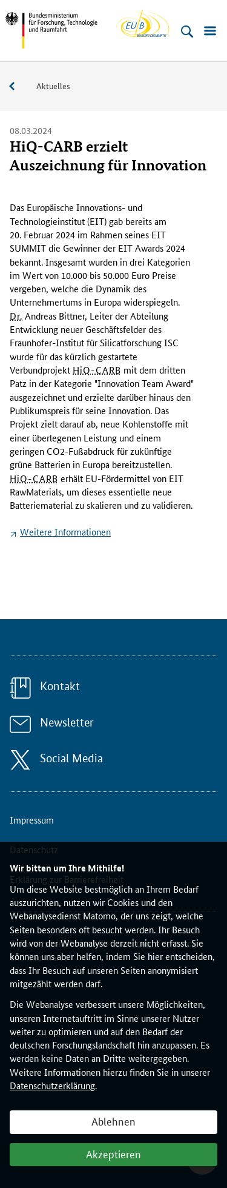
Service (18, 86)
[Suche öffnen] (187, 31)
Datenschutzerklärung (52, 1085)
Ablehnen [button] (113, 1120)
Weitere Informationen (65, 531)
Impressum (32, 819)
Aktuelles (53, 85)
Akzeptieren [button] (113, 1153)
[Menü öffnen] (210, 31)
